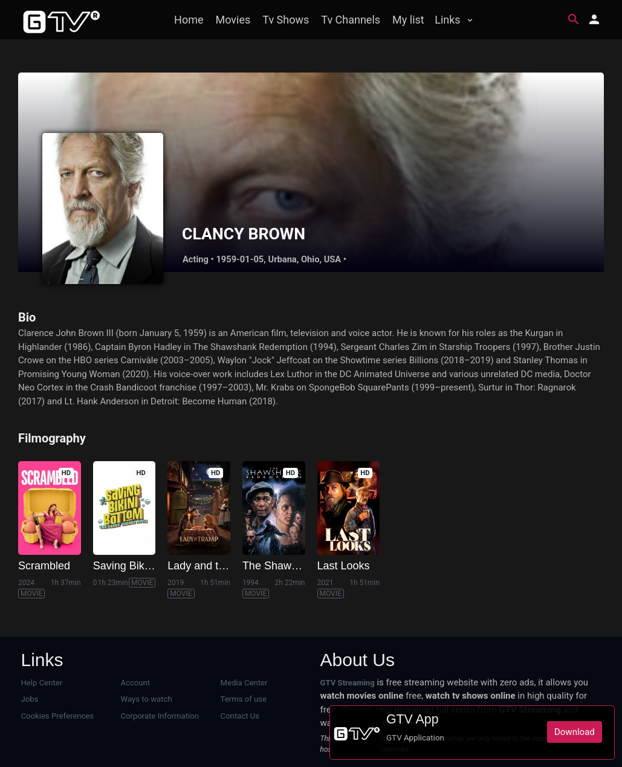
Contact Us (240, 715)
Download (574, 732)
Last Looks (343, 566)
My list (408, 19)
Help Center (42, 682)
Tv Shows (285, 19)
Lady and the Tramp (215, 566)
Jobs (30, 699)
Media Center (244, 682)
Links (447, 19)
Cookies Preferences (57, 715)
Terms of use (244, 699)
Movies (233, 19)
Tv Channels (350, 19)
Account (136, 682)
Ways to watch (146, 699)
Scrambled (44, 566)
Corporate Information (160, 715)
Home (188, 19)
